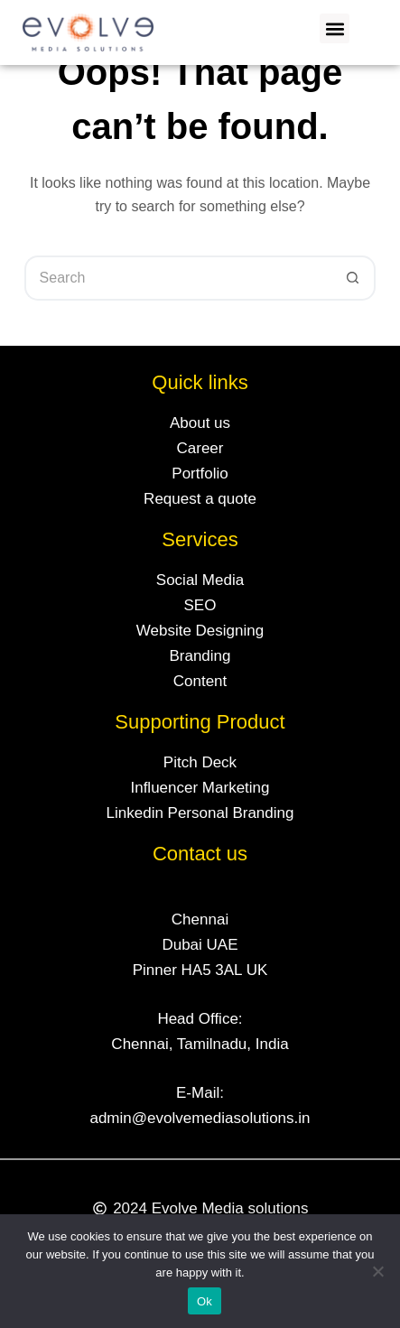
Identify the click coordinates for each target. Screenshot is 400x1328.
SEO (200, 605)
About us (200, 423)
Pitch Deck (200, 762)
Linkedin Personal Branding (200, 813)
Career (200, 448)
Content (200, 681)
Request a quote (200, 498)
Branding (199, 655)
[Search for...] (177, 278)
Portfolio (200, 473)
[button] (334, 28)
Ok (204, 1301)
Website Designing (200, 630)
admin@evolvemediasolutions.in (199, 1118)
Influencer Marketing (199, 787)
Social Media (200, 580)
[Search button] (353, 278)
